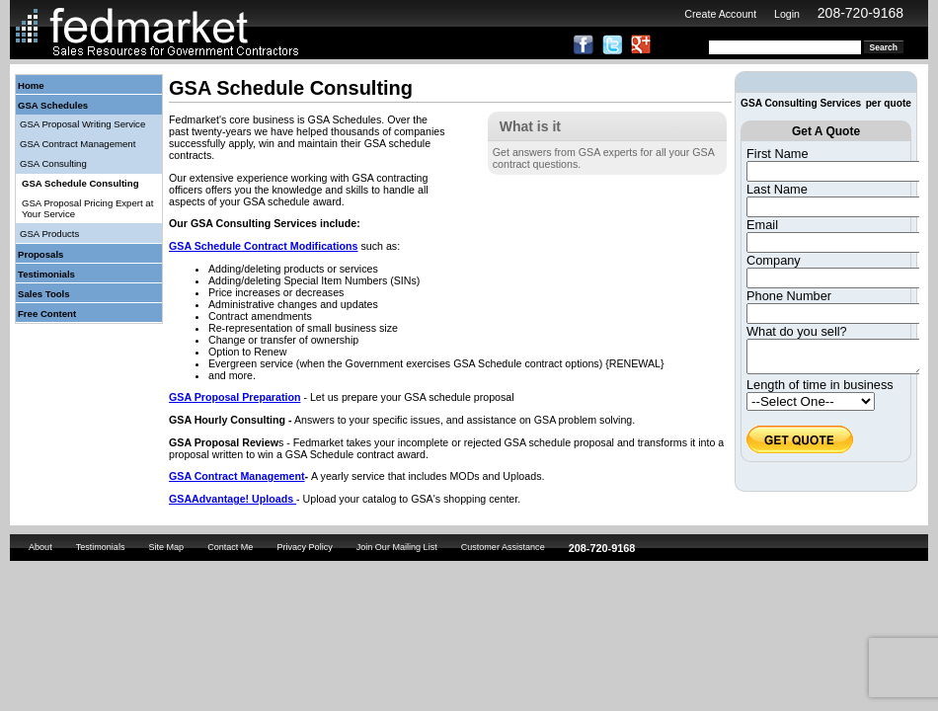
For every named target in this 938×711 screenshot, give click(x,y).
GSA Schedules (53, 105)
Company (773, 260)
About (40, 547)
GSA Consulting (53, 163)
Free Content (47, 313)
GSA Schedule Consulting (80, 183)
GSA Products (49, 233)
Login (787, 14)
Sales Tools (44, 293)
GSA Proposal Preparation (234, 397)
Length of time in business (820, 390)
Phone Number (788, 295)
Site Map (166, 547)
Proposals (40, 254)
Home (31, 85)
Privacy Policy (304, 547)
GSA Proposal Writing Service (82, 123)
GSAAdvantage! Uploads (232, 499)
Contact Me (230, 547)
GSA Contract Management (77, 143)
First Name (777, 153)
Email (762, 224)
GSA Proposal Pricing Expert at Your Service (87, 208)
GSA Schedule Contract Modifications (263, 246)
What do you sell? (796, 331)
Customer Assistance (503, 547)
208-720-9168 (860, 13)
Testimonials (46, 274)
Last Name (777, 189)
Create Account (720, 14)
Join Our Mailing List (396, 547)
